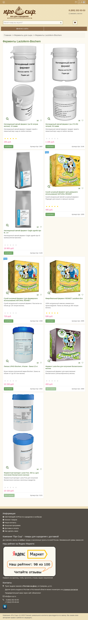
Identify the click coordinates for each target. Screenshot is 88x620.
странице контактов (70, 589)
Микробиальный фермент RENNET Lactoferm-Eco (64, 298)
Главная (7, 35)
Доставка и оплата (12, 528)
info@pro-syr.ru (10, 596)
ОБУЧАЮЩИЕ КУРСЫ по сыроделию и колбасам (23, 517)
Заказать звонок (75, 13)
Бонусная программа (12, 525)
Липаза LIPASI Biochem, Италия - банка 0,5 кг (21, 366)
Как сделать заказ (11, 531)
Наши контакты (10, 523)
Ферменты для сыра (23, 35)
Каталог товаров (11, 520)
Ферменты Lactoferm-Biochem (48, 35)
